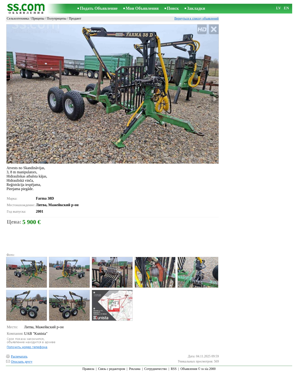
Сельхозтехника (18, 18)
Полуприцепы (56, 18)
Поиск (173, 8)
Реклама (134, 369)
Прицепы (37, 18)
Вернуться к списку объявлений (196, 18)
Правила (88, 369)
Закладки (196, 8)
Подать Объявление (99, 8)
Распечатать (19, 356)
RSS (174, 369)
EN (286, 8)
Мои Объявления (142, 8)
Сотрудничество (155, 369)
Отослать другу (21, 361)
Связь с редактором (111, 369)
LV (278, 8)
